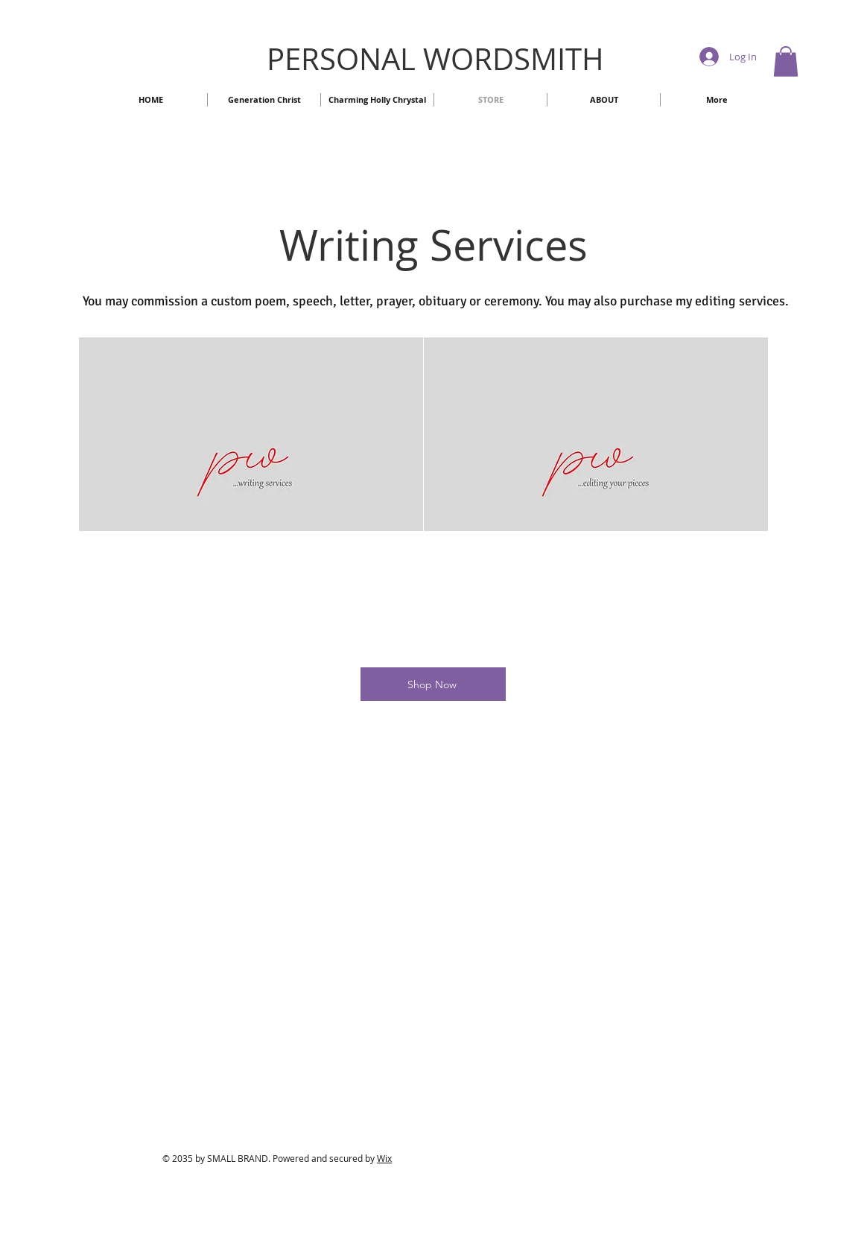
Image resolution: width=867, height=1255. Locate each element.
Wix (384, 1158)
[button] (785, 61)
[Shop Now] (433, 684)
